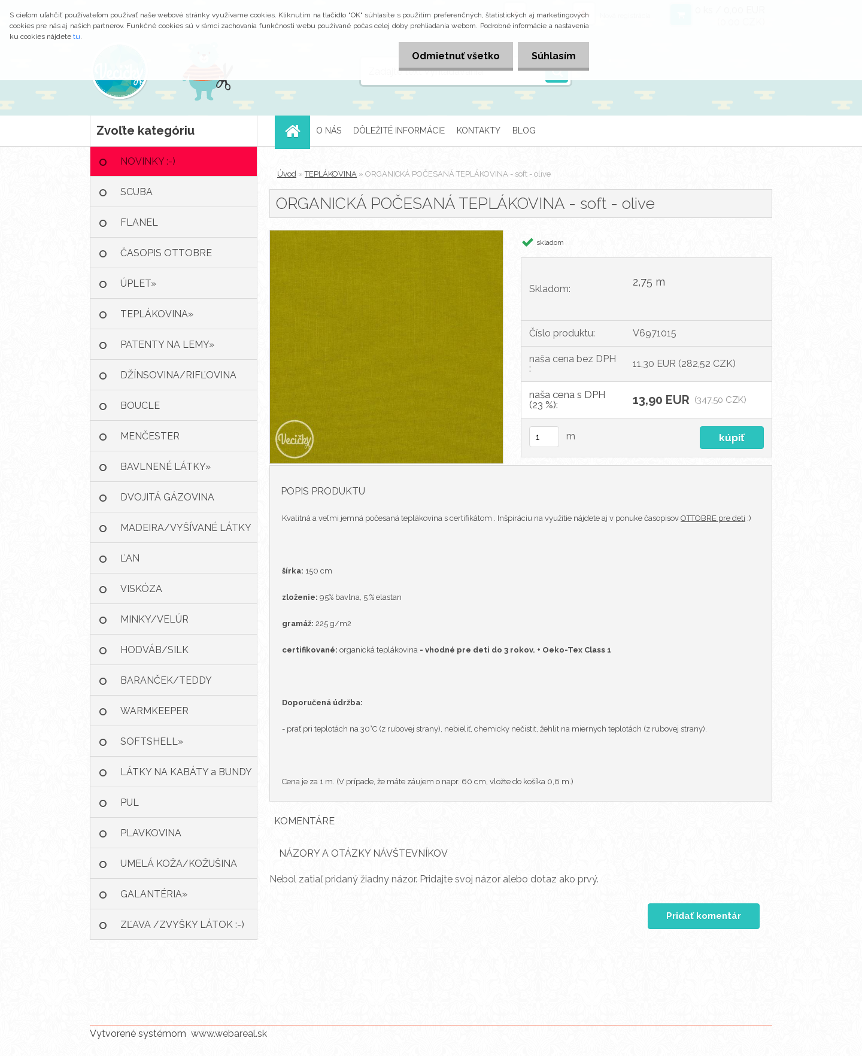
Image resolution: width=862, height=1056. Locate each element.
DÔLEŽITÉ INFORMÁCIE (399, 130)
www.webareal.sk (229, 1033)
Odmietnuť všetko (451, 56)
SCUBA (136, 192)
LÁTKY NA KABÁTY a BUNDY (186, 772)
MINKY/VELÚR (154, 619)
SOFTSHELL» (151, 741)
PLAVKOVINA (150, 833)
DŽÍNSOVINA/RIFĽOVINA (178, 375)
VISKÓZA (141, 588)
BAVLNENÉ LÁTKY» (165, 466)
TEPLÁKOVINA (331, 173)
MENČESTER (150, 436)
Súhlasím (552, 56)
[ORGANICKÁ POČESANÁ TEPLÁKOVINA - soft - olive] (386, 235)
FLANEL (139, 222)
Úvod (286, 173)
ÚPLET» (138, 283)
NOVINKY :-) (147, 161)
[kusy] (544, 436)
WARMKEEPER (154, 711)
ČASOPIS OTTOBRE (166, 253)
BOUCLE (140, 405)
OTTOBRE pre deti (713, 518)
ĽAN (129, 558)
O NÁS (328, 130)
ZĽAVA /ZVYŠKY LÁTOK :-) (182, 924)
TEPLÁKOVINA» (156, 314)
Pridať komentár (703, 916)
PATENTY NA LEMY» (167, 344)
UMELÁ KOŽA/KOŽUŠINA (178, 863)
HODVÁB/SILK (154, 650)
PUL (129, 802)
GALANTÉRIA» (153, 894)
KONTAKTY (478, 130)
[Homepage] (296, 131)
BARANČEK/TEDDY (166, 680)
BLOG (524, 130)
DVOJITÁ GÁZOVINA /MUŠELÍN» (167, 501)
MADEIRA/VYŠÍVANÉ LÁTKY (185, 527)
